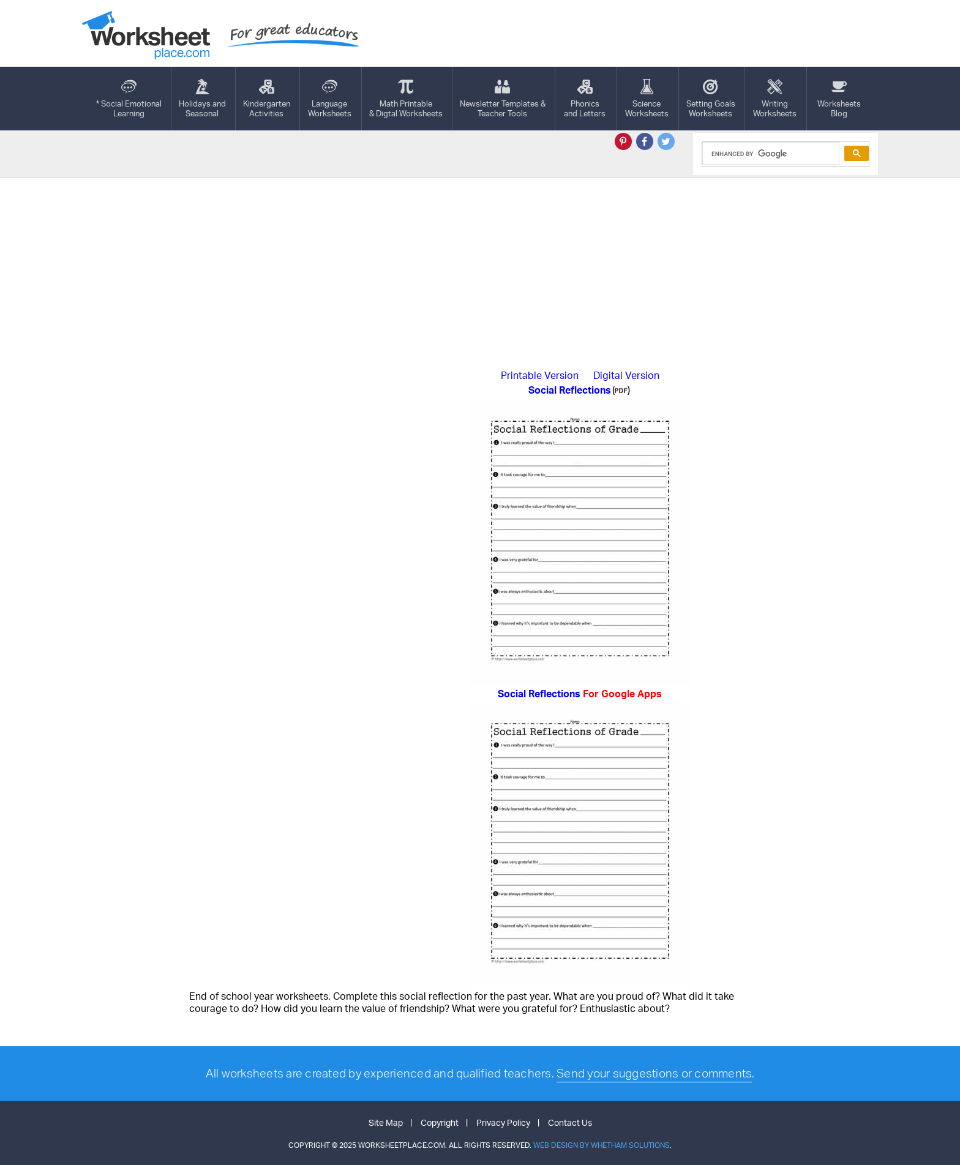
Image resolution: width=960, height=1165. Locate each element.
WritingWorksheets (775, 98)
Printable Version (540, 375)
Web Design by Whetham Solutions (601, 1145)
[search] (769, 154)
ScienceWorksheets (647, 98)
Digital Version (626, 375)
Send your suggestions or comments (654, 1073)
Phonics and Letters (585, 98)
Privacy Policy (503, 1122)
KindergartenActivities (266, 98)
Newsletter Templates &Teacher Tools (503, 98)
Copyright (440, 1122)
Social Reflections (580, 693)
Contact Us (570, 1122)
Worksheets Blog (839, 98)
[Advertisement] (480, 270)
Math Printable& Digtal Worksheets (406, 98)
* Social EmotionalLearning (129, 98)
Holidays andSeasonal (202, 98)
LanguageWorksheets (329, 98)
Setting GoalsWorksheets (710, 98)
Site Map (386, 1122)
